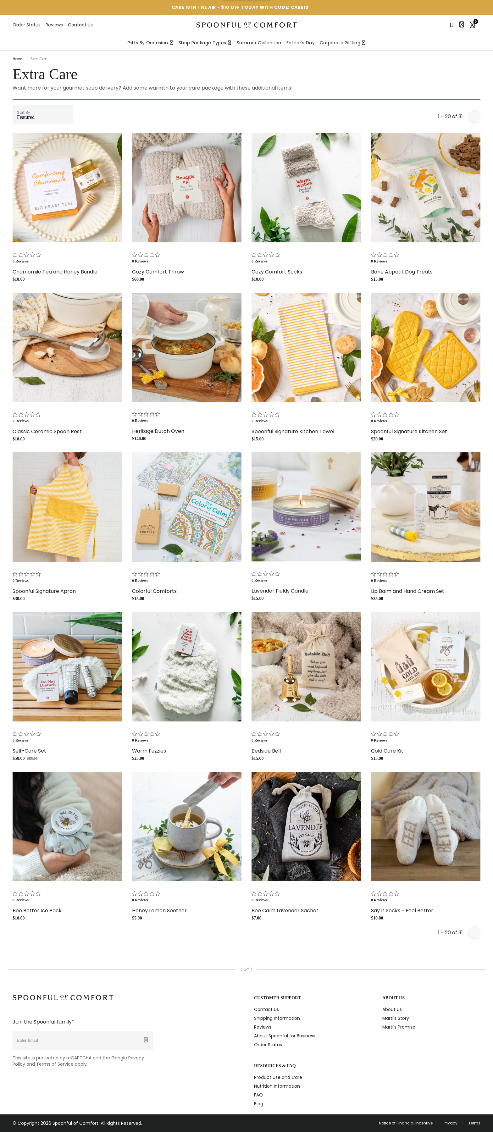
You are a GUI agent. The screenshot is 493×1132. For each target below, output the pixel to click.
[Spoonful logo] (246, 25)
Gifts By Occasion (150, 43)
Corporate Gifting (343, 43)
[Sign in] (462, 25)
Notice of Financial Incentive (406, 1123)
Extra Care (38, 59)
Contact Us (80, 25)
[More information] (316, 7)
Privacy (450, 1123)
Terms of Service (55, 1064)
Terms (474, 1123)
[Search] (451, 25)
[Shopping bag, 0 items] (473, 25)
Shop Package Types (205, 43)
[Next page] (474, 116)
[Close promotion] (474, 7)
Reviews (54, 25)
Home (17, 59)
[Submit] (146, 1040)
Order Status (27, 25)
